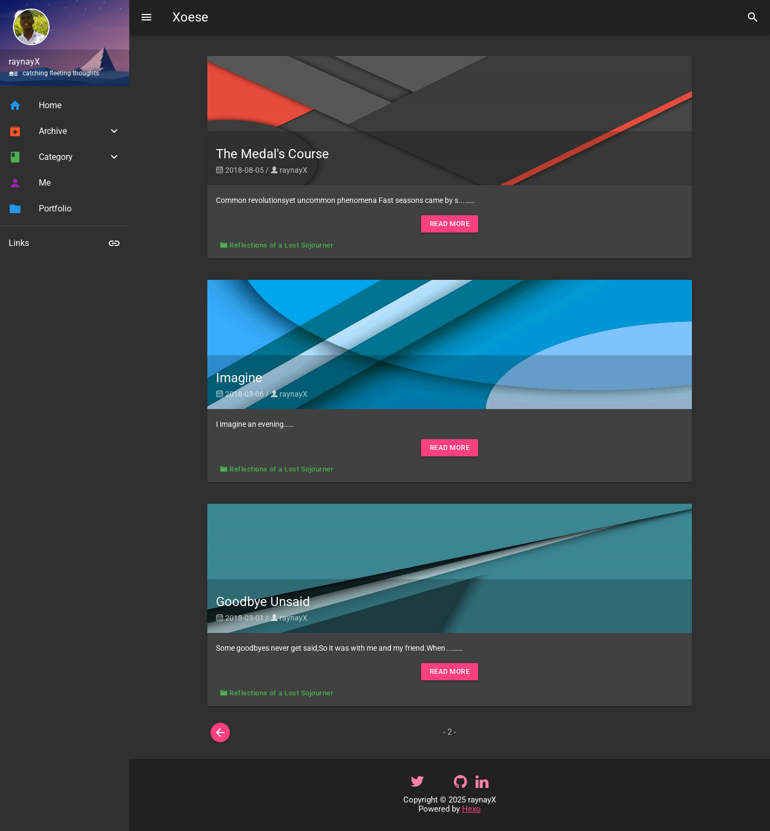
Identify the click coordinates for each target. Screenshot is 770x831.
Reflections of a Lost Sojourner (281, 245)
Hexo (471, 809)
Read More (450, 224)
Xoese (190, 17)
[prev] (220, 732)
